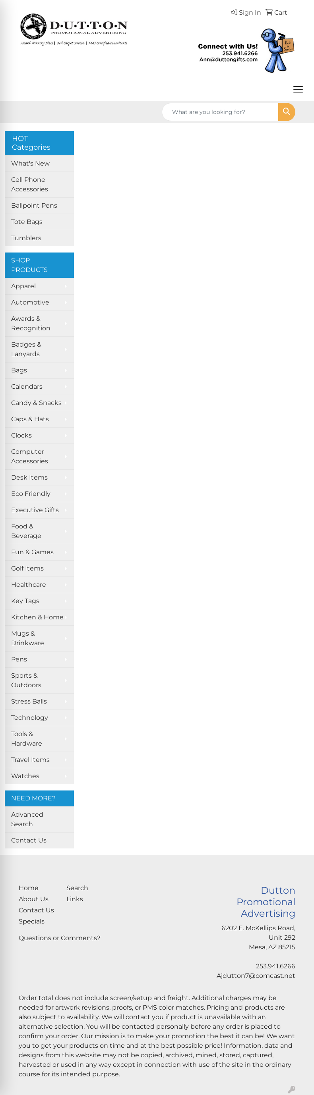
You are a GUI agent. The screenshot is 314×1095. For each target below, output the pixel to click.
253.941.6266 (275, 966)
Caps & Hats (30, 419)
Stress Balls (29, 701)
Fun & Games (32, 552)
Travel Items (30, 759)
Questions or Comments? (60, 938)
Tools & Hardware (26, 738)
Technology (29, 717)
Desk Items (29, 477)
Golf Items (27, 568)
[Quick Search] (220, 112)
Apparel (23, 286)
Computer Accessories (29, 456)
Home (29, 888)
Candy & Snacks (36, 403)
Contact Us (29, 840)
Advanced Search (27, 819)
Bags (19, 370)
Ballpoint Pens (34, 205)
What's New (30, 163)
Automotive (30, 302)
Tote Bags (27, 222)
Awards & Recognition (30, 323)
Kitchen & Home (37, 617)
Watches (25, 776)
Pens (19, 659)
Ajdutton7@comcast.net (256, 975)
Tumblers (26, 238)
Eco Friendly (30, 493)
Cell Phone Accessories (29, 184)
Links (74, 899)
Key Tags (25, 601)
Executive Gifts (35, 510)
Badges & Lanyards (26, 349)
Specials (32, 921)
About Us (33, 899)
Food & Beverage (26, 531)
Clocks (21, 435)
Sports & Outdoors (26, 680)
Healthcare (28, 584)
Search (77, 888)
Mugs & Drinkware (27, 638)
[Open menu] (298, 89)
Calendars (27, 386)
